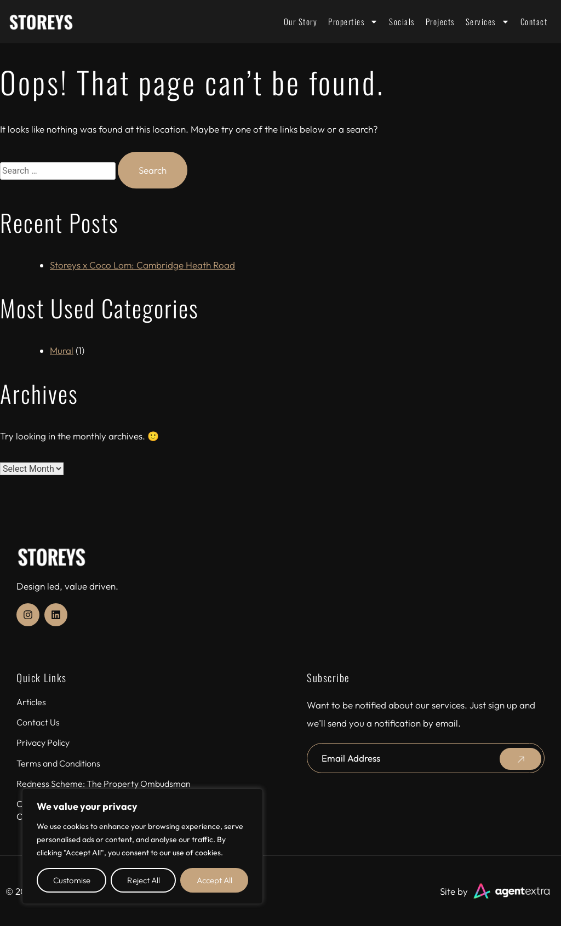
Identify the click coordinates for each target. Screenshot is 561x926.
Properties (353, 21)
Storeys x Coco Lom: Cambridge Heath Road (142, 265)
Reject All (143, 880)
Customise (71, 880)
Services (488, 21)
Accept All (214, 880)
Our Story (301, 21)
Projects (440, 21)
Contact (534, 21)
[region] (142, 846)
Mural (61, 350)
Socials (402, 21)
